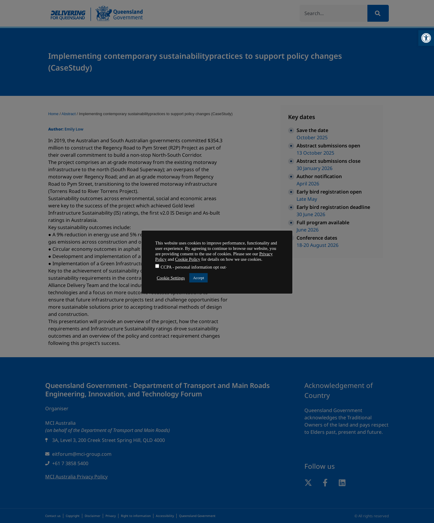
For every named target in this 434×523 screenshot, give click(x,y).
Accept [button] (198, 278)
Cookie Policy (187, 259)
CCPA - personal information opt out (193, 267)
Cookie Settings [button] (171, 278)
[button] (426, 38)
